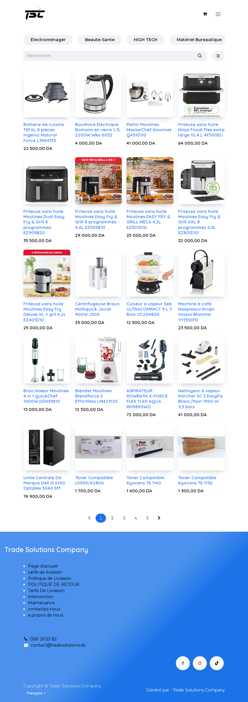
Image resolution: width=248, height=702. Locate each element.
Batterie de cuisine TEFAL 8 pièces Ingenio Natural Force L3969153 (43, 132)
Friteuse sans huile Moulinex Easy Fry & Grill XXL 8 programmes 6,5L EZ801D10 (199, 222)
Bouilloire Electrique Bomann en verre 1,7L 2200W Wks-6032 (97, 130)
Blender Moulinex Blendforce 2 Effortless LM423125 (96, 396)
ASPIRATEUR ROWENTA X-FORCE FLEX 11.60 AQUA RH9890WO (147, 398)
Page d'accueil (43, 566)
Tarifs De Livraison (46, 590)
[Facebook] (183, 663)
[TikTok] (217, 663)
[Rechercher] (200, 56)
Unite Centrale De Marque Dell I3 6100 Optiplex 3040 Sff (44, 483)
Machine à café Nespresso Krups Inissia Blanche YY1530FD (196, 312)
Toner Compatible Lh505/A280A (94, 480)
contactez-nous (44, 609)
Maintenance (41, 602)
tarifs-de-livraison (45, 572)
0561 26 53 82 (40, 639)
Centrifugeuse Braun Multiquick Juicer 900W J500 (97, 309)
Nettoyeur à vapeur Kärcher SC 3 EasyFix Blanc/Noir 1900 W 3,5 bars (200, 398)
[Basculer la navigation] (218, 14)
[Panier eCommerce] (205, 14)
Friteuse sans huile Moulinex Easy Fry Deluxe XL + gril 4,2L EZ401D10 (44, 312)
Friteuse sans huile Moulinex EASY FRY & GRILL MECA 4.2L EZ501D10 (148, 219)
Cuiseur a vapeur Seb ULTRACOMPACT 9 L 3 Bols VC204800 (149, 309)
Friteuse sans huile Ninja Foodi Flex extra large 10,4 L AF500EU (201, 130)
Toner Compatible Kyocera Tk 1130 (197, 480)
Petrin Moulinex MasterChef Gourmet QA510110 (148, 130)
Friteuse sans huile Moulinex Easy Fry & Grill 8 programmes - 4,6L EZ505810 (97, 219)
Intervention (40, 596)
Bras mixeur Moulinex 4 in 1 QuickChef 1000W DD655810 (46, 396)
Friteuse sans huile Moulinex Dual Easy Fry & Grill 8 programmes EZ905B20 (44, 222)
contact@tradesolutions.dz (58, 645)
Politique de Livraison (49, 578)
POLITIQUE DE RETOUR (53, 584)
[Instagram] (200, 663)
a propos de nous (45, 615)
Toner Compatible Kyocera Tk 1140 (145, 480)
